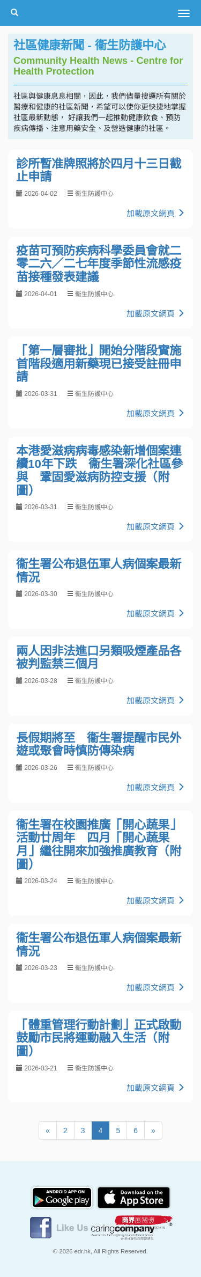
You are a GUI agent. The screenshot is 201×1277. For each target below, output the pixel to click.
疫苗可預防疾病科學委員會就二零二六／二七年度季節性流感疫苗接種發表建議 (98, 264)
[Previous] (48, 1130)
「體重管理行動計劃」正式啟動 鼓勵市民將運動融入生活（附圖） (104, 1038)
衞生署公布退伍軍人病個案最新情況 (98, 570)
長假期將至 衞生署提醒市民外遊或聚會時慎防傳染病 (98, 744)
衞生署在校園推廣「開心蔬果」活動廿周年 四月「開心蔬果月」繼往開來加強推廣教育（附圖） (98, 844)
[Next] (153, 1130)
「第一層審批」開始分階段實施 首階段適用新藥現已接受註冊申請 (104, 364)
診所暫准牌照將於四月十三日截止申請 (98, 170)
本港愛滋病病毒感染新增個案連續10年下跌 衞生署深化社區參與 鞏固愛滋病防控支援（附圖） (99, 470)
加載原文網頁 (155, 213)
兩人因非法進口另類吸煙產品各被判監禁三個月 (98, 657)
